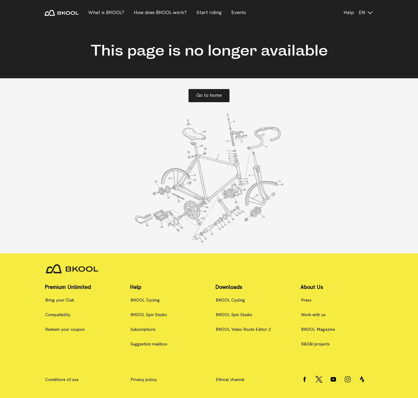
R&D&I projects (315, 344)
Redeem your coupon (65, 329)
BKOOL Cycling (145, 300)
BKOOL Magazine (318, 329)
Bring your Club (59, 300)
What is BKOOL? (106, 13)
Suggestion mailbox (148, 344)
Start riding (209, 13)
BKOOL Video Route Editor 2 (243, 329)
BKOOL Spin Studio (148, 314)
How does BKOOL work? (160, 13)
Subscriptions (143, 329)
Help (348, 13)
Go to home (209, 95)
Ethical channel (230, 379)
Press (306, 300)
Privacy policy (143, 379)
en (366, 13)
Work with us (313, 314)
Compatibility (57, 314)
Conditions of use (61, 379)
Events (238, 13)
